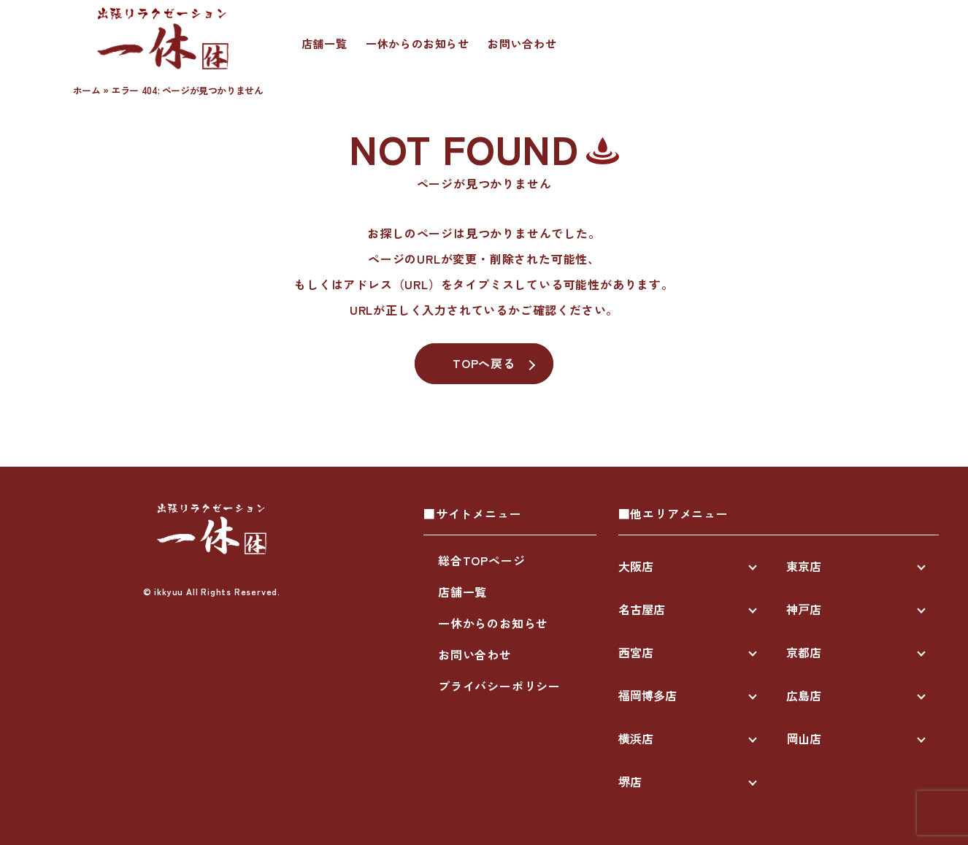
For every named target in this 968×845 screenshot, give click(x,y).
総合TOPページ (481, 560)
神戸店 (803, 609)
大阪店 (635, 566)
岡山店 (803, 738)
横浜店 (635, 738)
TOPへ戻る (484, 363)
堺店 (630, 781)
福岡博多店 (647, 695)
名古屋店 (641, 609)
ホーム (87, 90)
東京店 (803, 566)
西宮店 (635, 652)
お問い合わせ (522, 43)
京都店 (803, 652)
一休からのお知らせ (417, 43)
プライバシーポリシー (499, 686)
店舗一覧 (324, 43)
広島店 (803, 695)
